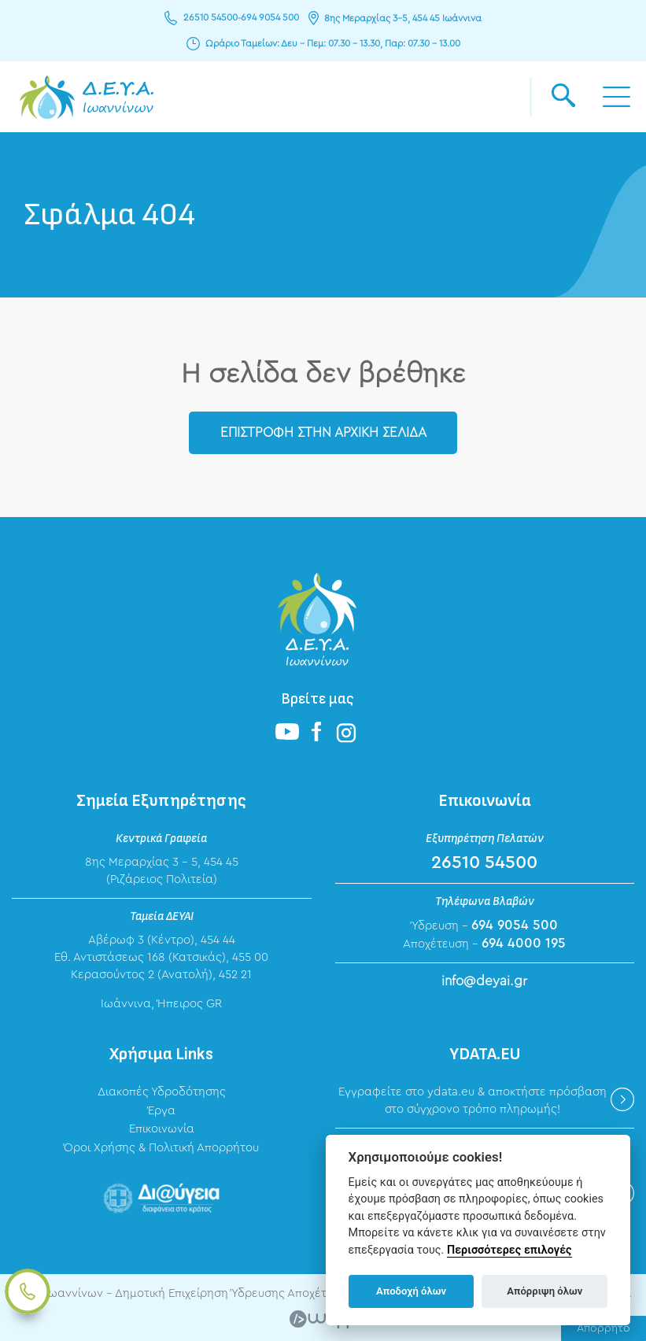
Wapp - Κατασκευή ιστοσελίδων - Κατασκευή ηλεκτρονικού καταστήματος (323, 1319)
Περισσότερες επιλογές (509, 1250)
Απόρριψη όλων (544, 1291)
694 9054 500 (270, 18)
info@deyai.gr (484, 981)
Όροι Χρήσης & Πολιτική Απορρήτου (161, 1148)
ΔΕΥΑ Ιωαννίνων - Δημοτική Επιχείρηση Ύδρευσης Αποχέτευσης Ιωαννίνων (86, 96)
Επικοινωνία (161, 1129)
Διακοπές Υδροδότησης (162, 1093)
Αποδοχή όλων (411, 1291)
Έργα (161, 1111)
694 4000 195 (524, 944)
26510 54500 (210, 18)
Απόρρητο (603, 1328)
